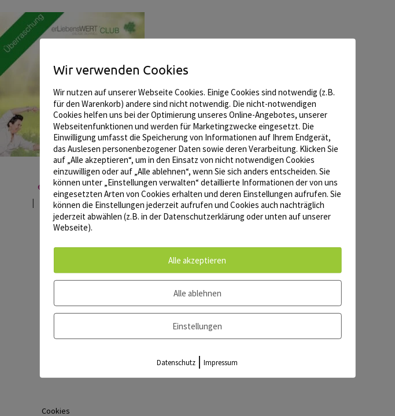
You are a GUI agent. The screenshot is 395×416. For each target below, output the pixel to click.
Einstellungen (197, 325)
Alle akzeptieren (197, 259)
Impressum (221, 362)
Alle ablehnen (197, 292)
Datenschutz (176, 362)
